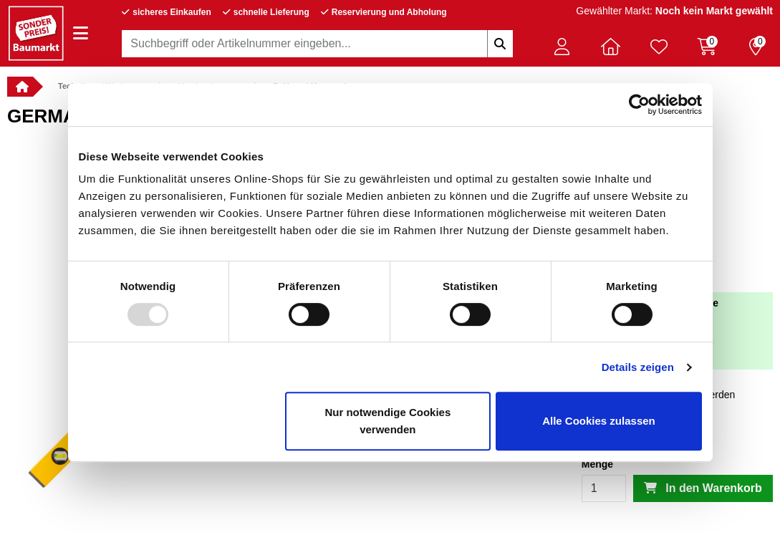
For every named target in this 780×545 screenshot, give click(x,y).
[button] (562, 46)
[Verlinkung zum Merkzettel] (659, 46)
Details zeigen (638, 367)
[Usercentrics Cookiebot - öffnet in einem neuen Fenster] (639, 104)
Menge (597, 464)
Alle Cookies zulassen (598, 421)
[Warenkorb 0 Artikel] (707, 46)
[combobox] (317, 43)
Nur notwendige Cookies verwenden (387, 420)
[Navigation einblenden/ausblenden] (80, 33)
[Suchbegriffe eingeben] (500, 43)
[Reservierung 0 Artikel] (755, 46)
